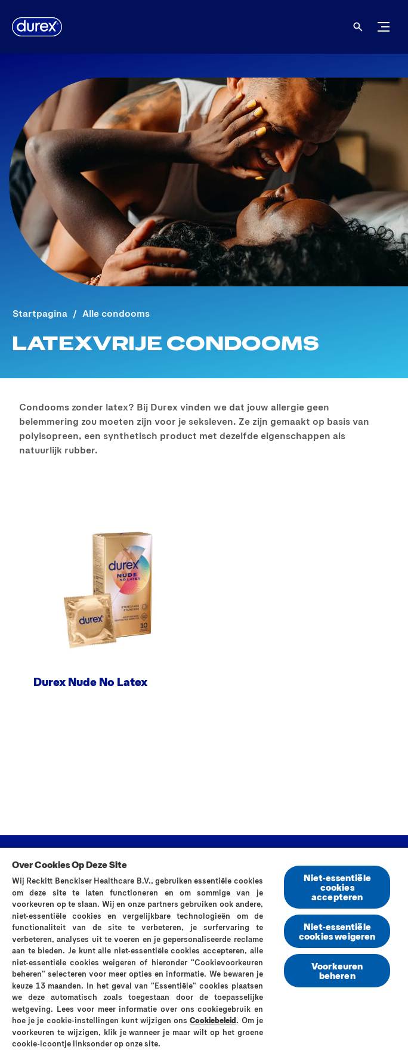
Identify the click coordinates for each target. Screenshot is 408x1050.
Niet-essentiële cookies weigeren (337, 931)
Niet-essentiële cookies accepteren (337, 887)
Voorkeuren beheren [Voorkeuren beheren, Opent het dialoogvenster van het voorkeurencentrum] (337, 970)
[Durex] (37, 26)
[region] (204, 948)
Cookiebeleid (213, 1020)
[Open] (358, 27)
